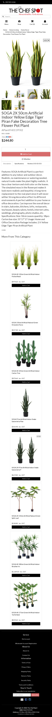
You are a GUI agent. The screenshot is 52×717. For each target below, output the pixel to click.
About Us (26, 651)
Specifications (19, 163)
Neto (32, 714)
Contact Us (26, 655)
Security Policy (26, 680)
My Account (26, 639)
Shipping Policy (26, 671)
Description (7, 163)
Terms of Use (26, 662)
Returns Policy (26, 676)
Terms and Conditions (26, 685)
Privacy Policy (26, 667)
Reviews (34, 163)
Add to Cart (26, 154)
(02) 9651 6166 (9, 2)
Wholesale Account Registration (26, 643)
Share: (7, 137)
